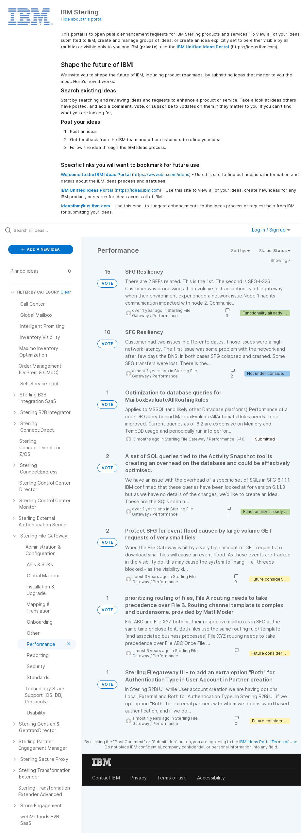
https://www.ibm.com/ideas (161, 174)
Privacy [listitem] (138, 777)
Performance (165, 315)
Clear (65, 292)
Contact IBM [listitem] (106, 777)
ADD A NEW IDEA (40, 249)
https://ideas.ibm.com (138, 190)
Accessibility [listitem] (211, 777)
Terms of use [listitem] (172, 777)
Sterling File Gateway (185, 439)
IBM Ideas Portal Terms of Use (268, 741)
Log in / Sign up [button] (271, 229)
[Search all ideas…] (44, 230)
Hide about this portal (81, 19)
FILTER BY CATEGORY (34, 292)
